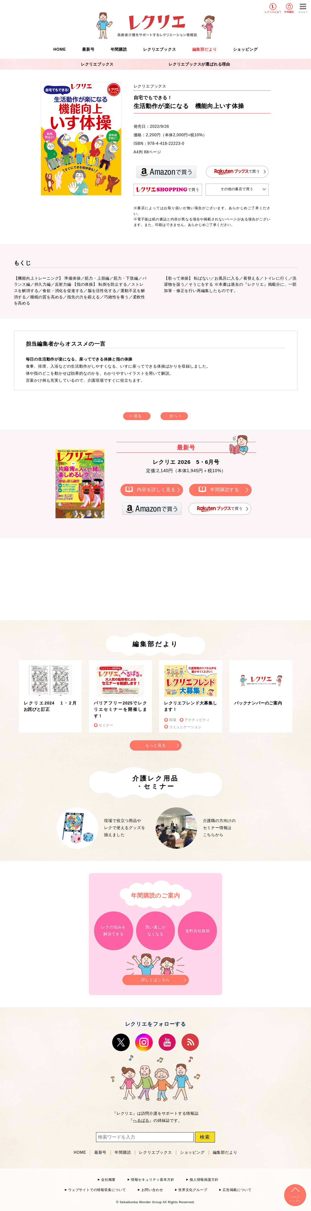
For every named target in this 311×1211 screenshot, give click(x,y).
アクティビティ (197, 720)
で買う (237, 172)
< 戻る (136, 416)
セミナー (106, 725)
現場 (172, 720)
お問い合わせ (152, 1190)
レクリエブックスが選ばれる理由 (199, 64)
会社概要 (108, 1180)
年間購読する (224, 489)
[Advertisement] (114, 578)
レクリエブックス (159, 49)
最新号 (88, 49)
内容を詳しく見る (156, 489)
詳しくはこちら (155, 978)
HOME (60, 49)
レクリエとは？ (273, 12)
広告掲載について (237, 1190)
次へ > (175, 416)
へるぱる (141, 1120)
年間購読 (289, 12)
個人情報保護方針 (204, 1180)
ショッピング (245, 49)
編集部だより (204, 49)
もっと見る (155, 745)
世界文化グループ (192, 1190)
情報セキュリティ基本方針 (152, 1180)
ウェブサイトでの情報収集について (97, 1190)
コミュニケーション (185, 727)
